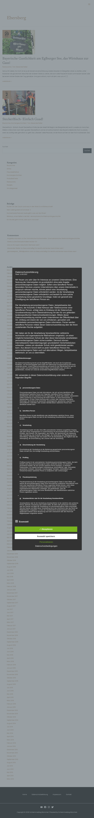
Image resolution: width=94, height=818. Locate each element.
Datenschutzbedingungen (46, 546)
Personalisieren (46, 542)
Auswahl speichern (46, 536)
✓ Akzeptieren (46, 529)
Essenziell (21, 521)
